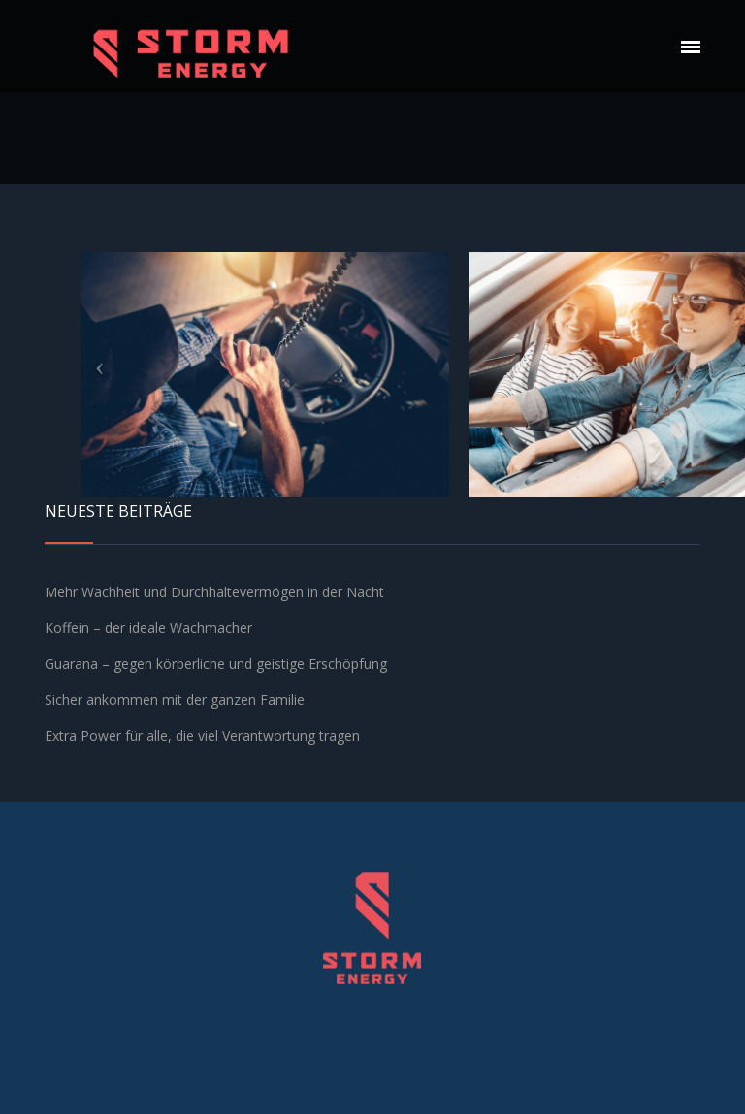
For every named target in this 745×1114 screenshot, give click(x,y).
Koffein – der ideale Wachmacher (148, 628)
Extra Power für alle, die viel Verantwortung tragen (202, 735)
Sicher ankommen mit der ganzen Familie (175, 699)
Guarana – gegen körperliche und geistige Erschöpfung (216, 663)
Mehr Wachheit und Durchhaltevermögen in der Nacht (214, 592)
